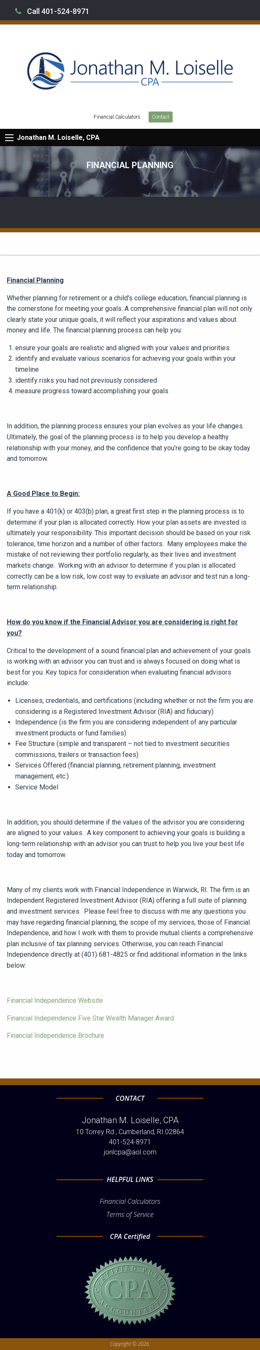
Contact (160, 117)
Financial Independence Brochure (55, 1036)
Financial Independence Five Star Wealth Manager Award (90, 1018)
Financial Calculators (117, 117)
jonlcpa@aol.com (130, 1152)
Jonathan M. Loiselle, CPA (58, 137)
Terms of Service (130, 1214)
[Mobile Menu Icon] (9, 137)
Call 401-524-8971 (52, 11)
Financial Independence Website (55, 1000)
